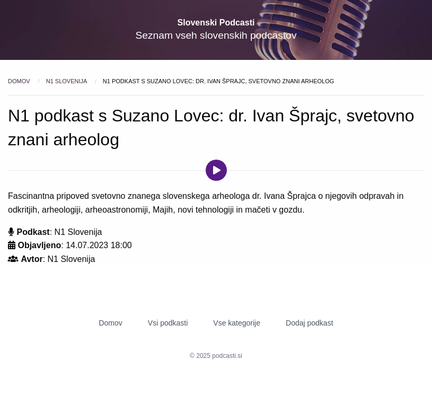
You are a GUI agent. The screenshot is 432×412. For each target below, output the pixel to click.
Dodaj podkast (309, 323)
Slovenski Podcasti (216, 22)
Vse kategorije (236, 323)
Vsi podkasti (168, 323)
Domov (20, 81)
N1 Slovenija (67, 81)
